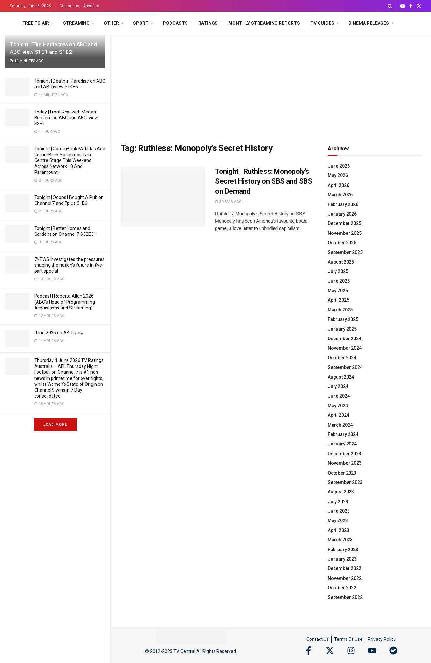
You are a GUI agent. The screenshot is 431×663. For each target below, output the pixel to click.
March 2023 (340, 539)
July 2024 (338, 386)
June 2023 (339, 511)
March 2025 (340, 309)
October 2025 (342, 242)
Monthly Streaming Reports (264, 23)
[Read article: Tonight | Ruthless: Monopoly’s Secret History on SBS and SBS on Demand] (163, 197)
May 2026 (338, 175)
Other (111, 23)
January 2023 (342, 559)
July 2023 (338, 501)
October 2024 (342, 357)
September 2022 (345, 597)
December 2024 (344, 338)
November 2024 (345, 348)
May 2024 (338, 405)
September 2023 (345, 482)
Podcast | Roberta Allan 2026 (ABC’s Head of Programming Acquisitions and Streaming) (64, 302)
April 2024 (338, 415)
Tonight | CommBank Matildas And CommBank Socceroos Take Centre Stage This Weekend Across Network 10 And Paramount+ (69, 160)
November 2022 (345, 578)
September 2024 (345, 367)
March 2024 (340, 425)
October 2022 (342, 587)
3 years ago (228, 202)
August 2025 (341, 261)
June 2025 (339, 281)
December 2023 (344, 453)
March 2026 (340, 194)
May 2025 (338, 290)
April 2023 (338, 530)
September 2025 (345, 252)
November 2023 (345, 463)
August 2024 (341, 377)
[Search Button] (390, 6)
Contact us (69, 6)
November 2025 (345, 233)
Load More (55, 424)
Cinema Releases (368, 23)
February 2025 (343, 319)
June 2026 (339, 166)
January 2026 (342, 214)
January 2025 (342, 329)
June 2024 (339, 396)
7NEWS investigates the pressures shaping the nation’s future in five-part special (69, 265)
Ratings (208, 23)
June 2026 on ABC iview (59, 332)
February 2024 (343, 434)
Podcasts (175, 23)
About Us (91, 6)
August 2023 (341, 491)
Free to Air (35, 23)
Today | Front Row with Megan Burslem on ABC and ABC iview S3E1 (66, 117)
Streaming (76, 23)
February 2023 (343, 549)
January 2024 (342, 443)
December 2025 (344, 223)
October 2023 (342, 472)
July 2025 (338, 271)
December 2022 (344, 568)
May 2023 (338, 520)
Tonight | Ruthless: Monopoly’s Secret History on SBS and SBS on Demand (263, 181)
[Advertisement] (271, 84)
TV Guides (322, 23)
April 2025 (338, 300)
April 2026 (338, 185)
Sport (141, 23)
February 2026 (343, 204)
